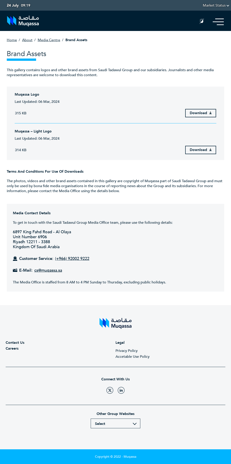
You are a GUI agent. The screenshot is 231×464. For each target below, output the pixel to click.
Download (201, 113)
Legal (120, 342)
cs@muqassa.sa (48, 270)
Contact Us (15, 342)
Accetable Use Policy (133, 356)
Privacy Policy (127, 350)
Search (190, 22)
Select (100, 423)
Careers (12, 348)
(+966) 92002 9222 (72, 258)
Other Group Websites (115, 413)
